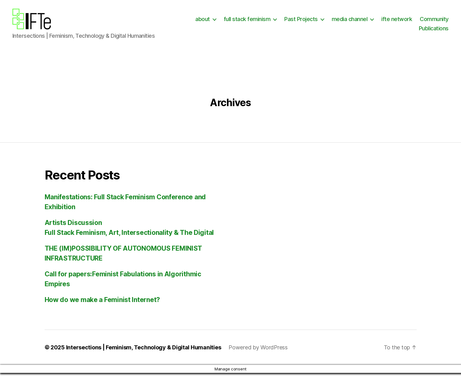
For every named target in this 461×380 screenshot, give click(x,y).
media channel (386, 22)
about (239, 22)
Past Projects (337, 22)
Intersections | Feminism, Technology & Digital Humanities (143, 354)
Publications (434, 31)
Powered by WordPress (258, 354)
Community (396, 31)
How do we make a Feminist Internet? (102, 307)
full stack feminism (283, 22)
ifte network (433, 22)
